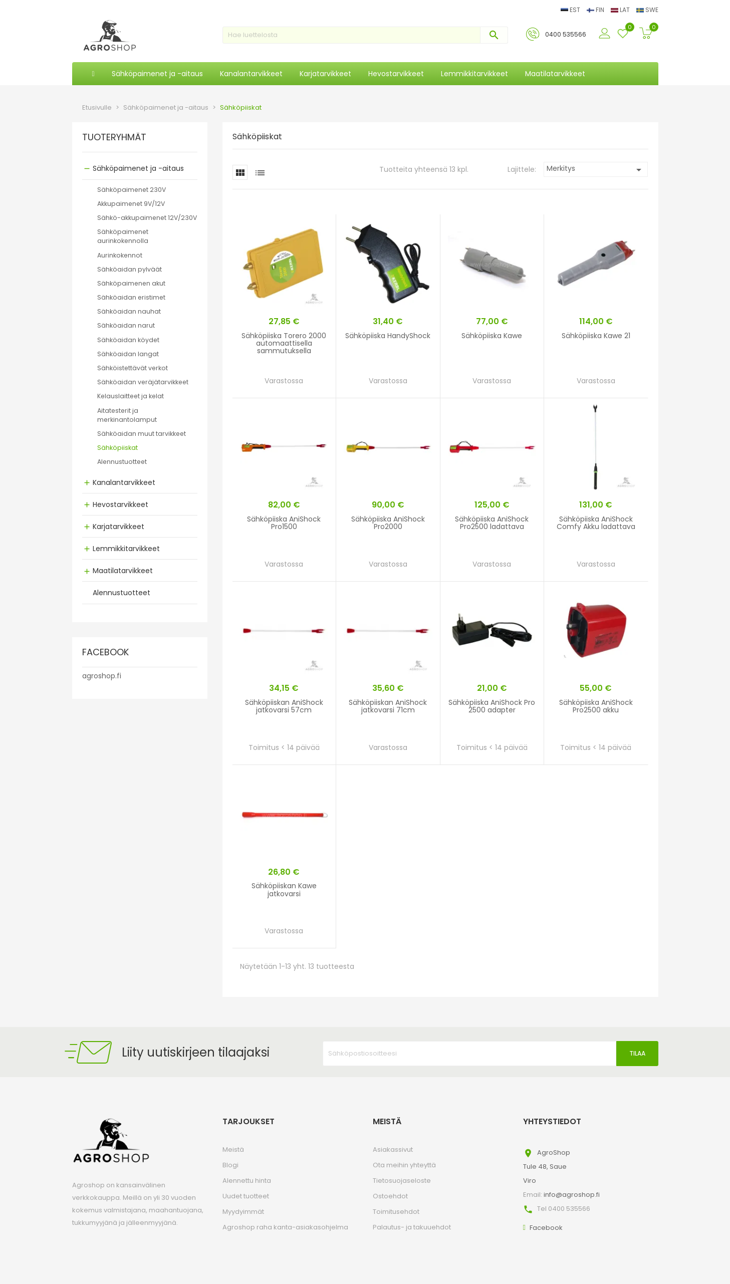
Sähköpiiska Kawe (491, 336)
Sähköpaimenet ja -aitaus (138, 168)
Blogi (230, 1165)
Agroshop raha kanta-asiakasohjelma (285, 1227)
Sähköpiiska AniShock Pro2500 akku (596, 706)
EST (571, 10)
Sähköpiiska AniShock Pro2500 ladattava (492, 523)
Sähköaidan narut (126, 325)
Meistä (233, 1149)
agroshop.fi (101, 676)
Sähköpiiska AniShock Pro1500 (284, 523)
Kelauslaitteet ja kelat (130, 396)
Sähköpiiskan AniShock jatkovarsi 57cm (284, 706)
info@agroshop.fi (572, 1194)
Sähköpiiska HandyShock (387, 336)
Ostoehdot (390, 1196)
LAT (621, 10)
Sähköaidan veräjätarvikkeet (142, 382)
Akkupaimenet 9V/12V (131, 203)
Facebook (546, 1227)
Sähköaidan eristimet (131, 297)
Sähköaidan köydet (128, 340)
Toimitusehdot (396, 1211)
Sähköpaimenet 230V (131, 189)
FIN (596, 10)
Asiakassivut (393, 1149)
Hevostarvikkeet (120, 504)
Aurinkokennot (119, 255)
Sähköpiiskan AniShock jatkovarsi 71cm (388, 706)
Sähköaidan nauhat (129, 311)
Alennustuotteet (122, 461)
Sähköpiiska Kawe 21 (596, 336)
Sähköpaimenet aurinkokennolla (122, 236)
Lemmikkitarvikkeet (126, 549)
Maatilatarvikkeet (123, 571)
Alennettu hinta (246, 1180)
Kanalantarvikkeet (124, 482)
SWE (647, 10)
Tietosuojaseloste (402, 1180)
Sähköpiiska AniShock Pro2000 (388, 523)
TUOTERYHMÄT (114, 137)
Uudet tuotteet (245, 1196)
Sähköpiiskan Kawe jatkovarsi (284, 889)
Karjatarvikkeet (118, 527)
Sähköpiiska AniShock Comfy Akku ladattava (596, 523)
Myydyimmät (243, 1211)
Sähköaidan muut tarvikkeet (141, 433)
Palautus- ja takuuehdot (412, 1227)
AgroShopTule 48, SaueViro (546, 1166)
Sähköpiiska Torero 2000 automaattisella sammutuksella (283, 343)
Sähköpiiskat (117, 447)
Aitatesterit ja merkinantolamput (127, 415)
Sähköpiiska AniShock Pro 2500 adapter (491, 706)
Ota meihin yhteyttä (404, 1165)
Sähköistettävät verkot (132, 368)
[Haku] (365, 35)
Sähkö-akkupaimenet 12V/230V (147, 217)
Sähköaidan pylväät (129, 269)
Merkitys (596, 169)
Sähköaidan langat (128, 354)
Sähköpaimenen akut (131, 283)
